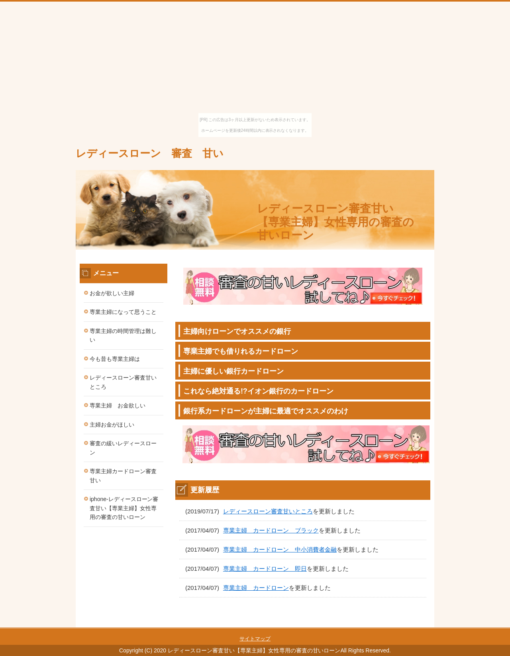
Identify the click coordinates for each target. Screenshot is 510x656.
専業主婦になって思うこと (123, 312)
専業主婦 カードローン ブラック (271, 530)
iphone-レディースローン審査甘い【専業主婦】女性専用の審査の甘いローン (124, 508)
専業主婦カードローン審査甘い (123, 476)
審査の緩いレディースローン (123, 448)
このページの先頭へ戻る (410, 623)
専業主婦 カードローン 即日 (265, 568)
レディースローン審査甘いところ (268, 511)
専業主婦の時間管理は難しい (123, 335)
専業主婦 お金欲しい (117, 405)
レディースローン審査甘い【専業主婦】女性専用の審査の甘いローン (335, 221)
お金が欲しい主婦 (112, 293)
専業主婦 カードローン (256, 587)
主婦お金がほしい (112, 424)
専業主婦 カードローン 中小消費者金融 (280, 549)
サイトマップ (255, 639)
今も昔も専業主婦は (115, 359)
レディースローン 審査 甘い (150, 153)
